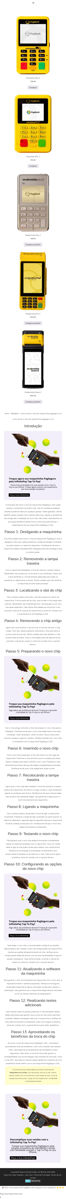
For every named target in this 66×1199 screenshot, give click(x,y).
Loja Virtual (29, 1175)
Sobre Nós (7, 1175)
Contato (33, 1178)
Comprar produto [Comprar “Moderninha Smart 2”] (33, 402)
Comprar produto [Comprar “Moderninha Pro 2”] (33, 323)
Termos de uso (56, 1175)
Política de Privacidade (42, 1175)
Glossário (15, 413)
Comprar (33, 87)
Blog (14, 1175)
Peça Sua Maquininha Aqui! (11, 1194)
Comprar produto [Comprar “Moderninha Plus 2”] (33, 244)
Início (7, 413)
